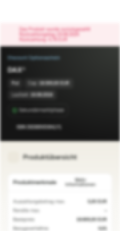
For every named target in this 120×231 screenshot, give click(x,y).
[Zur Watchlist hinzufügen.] (93, 127)
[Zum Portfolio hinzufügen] (106, 127)
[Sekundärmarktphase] (38, 110)
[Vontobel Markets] (25, 11)
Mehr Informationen (86, 182)
